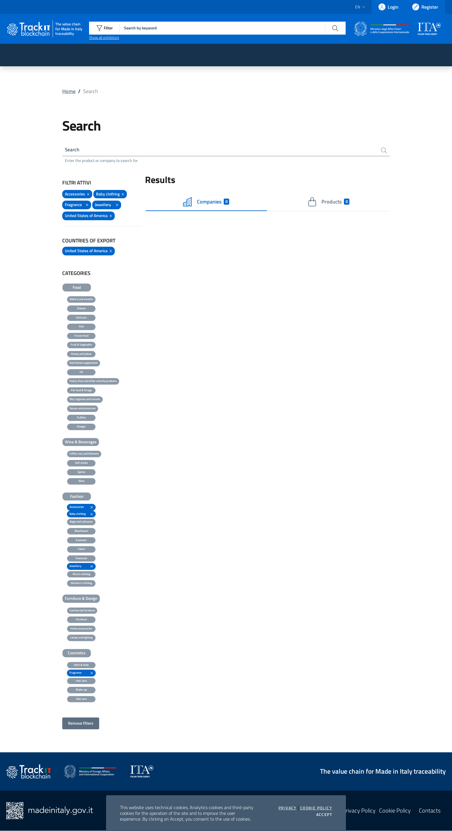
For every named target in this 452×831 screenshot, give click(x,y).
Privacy (287, 808)
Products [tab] (328, 202)
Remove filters (80, 724)
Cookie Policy (316, 808)
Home (69, 91)
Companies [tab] (206, 202)
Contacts (429, 810)
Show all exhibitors (104, 37)
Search (72, 150)
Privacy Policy (359, 810)
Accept (324, 815)
